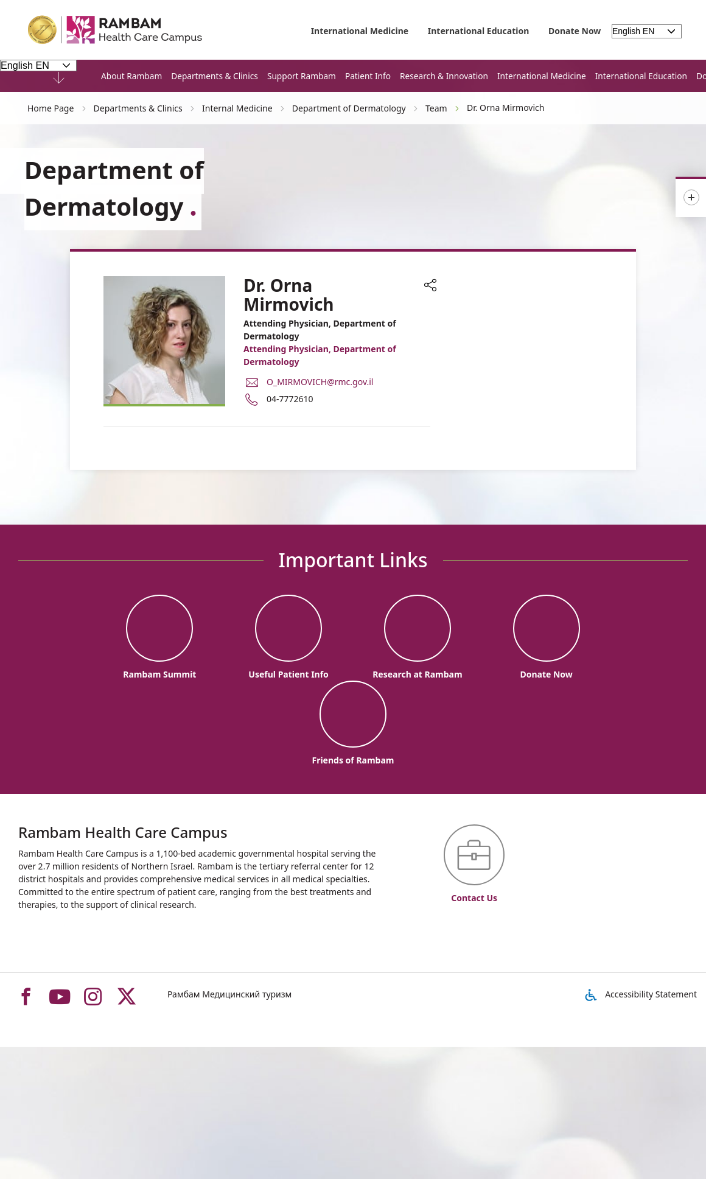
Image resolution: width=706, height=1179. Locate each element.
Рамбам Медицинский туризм (229, 994)
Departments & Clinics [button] (214, 76)
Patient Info (368, 76)
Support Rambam (301, 76)
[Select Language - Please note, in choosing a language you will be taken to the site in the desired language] (38, 65)
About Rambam (131, 76)
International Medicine (360, 31)
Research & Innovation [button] (444, 76)
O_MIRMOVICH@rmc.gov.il (320, 382)
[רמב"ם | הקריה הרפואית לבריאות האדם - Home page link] (115, 30)
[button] (430, 286)
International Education (479, 31)
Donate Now (574, 31)
